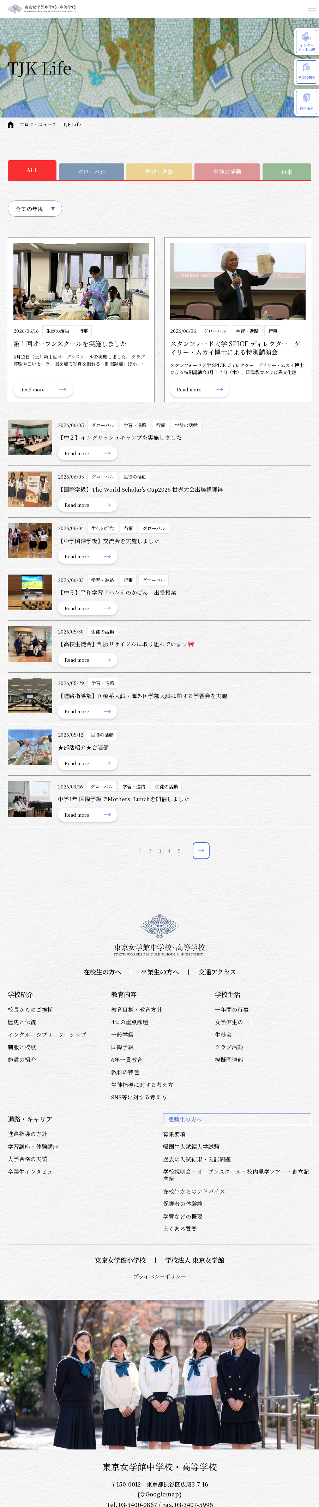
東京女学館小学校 (120, 1260)
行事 (287, 171)
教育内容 (124, 994)
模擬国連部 (229, 1059)
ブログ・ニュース (38, 124)
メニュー (312, 9)
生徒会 (223, 1034)
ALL (32, 170)
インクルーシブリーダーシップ (47, 1034)
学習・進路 (159, 171)
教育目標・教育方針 (136, 1009)
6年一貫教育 (127, 1059)
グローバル (92, 171)
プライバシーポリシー (159, 1276)
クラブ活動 (229, 1047)
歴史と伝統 (22, 1022)
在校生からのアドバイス (194, 1191)
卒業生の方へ (160, 972)
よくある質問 (180, 1228)
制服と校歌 (22, 1047)
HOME (10, 124)
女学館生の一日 (234, 1022)
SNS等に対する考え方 (139, 1097)
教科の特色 (125, 1072)
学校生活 (227, 994)
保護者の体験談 (183, 1203)
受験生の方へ (185, 1119)
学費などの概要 (183, 1216)
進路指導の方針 (27, 1133)
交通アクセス (217, 972)
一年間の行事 (232, 1009)
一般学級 (122, 1034)
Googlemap (159, 1494)
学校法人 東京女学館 (194, 1260)
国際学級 (122, 1047)
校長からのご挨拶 (30, 1009)
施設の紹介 (22, 1059)
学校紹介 (20, 994)
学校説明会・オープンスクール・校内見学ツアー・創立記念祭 (236, 1174)
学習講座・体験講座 (33, 1146)
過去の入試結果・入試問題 (197, 1159)
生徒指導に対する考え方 (142, 1084)
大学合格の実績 (27, 1159)
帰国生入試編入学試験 (191, 1146)
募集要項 (174, 1134)
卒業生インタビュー (33, 1171)
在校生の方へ (102, 972)
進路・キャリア (30, 1118)
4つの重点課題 (129, 1022)
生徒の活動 (227, 171)
